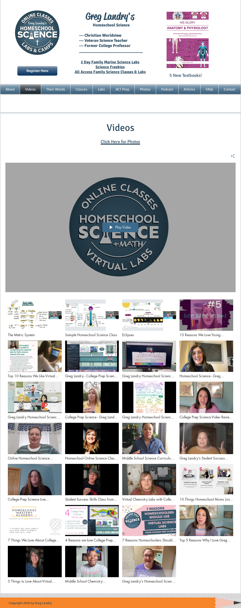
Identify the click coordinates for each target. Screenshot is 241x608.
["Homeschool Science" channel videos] (120, 443)
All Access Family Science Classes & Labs (110, 71)
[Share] (231, 156)
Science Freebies (110, 67)
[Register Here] (37, 71)
